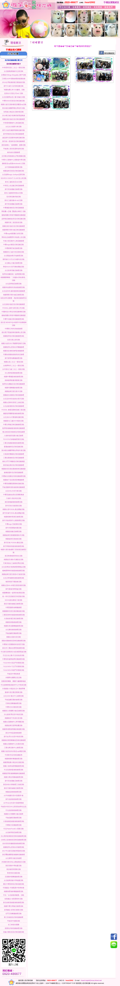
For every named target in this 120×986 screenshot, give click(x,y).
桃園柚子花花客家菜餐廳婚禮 (13, 480)
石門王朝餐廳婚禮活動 (14, 913)
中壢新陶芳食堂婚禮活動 (13, 248)
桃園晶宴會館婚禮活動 (14, 792)
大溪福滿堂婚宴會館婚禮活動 (13, 821)
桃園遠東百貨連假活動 (14, 539)
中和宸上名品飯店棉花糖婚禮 (13, 185)
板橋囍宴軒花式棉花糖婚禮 (13, 472)
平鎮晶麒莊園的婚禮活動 (13, 700)
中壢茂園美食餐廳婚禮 (14, 607)
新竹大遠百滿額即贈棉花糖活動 (13, 130)
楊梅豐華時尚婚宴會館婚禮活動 (13, 570)
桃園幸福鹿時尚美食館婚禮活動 (13, 287)
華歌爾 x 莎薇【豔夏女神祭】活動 (13, 211)
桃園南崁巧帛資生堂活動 (13, 718)
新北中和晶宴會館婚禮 (14, 733)
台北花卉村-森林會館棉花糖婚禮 (13, 291)
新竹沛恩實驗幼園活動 (14, 528)
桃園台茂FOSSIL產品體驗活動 (13, 509)
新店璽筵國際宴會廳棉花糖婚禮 (13, 854)
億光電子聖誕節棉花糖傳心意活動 (14, 332)
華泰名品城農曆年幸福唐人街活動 (14, 237)
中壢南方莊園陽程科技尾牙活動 (13, 644)
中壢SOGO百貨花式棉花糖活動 (13, 101)
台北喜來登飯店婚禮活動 (13, 270)
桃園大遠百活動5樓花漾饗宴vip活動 (13, 104)
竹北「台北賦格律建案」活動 (13, 895)
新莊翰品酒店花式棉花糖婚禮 (13, 465)
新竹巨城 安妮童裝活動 (13, 506)
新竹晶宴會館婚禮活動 (14, 799)
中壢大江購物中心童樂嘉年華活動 (14, 160)
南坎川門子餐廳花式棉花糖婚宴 (13, 461)
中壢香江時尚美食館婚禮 (13, 329)
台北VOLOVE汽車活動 (13, 491)
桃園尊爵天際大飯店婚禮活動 (13, 295)
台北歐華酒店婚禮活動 (14, 832)
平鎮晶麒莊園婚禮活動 (14, 633)
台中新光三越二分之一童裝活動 (13, 369)
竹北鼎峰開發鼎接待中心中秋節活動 (13, 685)
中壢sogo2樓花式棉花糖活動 (13, 244)
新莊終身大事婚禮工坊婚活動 (13, 784)
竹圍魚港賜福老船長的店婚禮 (13, 354)
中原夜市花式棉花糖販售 (13, 755)
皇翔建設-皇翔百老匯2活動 (13, 910)
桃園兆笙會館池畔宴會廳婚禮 (13, 351)
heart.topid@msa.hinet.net (91, 980)
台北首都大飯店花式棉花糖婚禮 (13, 304)
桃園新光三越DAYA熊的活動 (13, 421)
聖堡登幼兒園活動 (13, 873)
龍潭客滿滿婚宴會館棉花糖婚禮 (13, 428)
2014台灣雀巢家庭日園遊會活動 (13, 82)
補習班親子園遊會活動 (14, 582)
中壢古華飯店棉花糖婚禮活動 (13, 424)
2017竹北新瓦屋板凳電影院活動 (13, 851)
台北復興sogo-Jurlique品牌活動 (13, 174)
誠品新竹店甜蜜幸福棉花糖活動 (13, 138)
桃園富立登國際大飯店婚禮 (13, 814)
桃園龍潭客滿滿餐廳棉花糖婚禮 (13, 773)
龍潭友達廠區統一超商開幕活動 (13, 274)
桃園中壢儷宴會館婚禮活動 (13, 377)
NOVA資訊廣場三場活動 (13, 600)
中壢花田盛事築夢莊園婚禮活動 (13, 659)
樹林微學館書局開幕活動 (13, 380)
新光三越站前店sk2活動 (13, 182)
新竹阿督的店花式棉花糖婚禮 (13, 134)
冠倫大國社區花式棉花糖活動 (13, 932)
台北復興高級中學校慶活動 (13, 880)
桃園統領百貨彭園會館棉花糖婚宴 (14, 469)
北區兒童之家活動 (13, 340)
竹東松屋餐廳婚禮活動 (14, 703)
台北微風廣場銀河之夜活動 (13, 71)
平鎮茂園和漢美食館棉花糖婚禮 (13, 487)
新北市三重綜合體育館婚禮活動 (13, 648)
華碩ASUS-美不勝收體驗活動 (13, 267)
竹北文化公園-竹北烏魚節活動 (13, 655)
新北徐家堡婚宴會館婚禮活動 (13, 902)
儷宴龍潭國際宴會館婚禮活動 (13, 413)
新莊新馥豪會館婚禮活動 (13, 502)
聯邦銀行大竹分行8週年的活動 (13, 259)
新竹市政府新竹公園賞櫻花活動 (13, 520)
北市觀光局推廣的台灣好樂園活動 (14, 156)
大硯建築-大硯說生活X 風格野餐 (13, 688)
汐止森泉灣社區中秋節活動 (13, 714)
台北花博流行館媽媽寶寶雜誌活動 (14, 567)
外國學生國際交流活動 (14, 677)
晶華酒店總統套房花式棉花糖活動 (14, 219)
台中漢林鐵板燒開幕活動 (13, 167)
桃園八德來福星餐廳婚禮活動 (13, 766)
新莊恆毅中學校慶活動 (14, 866)
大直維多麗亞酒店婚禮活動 (13, 618)
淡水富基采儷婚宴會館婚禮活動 (13, 843)
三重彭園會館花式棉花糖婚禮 (13, 458)
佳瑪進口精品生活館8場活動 (13, 112)
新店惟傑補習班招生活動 (13, 556)
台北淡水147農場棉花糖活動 (13, 417)
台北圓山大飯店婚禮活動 (13, 263)
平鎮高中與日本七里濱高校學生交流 (13, 807)
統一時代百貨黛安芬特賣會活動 (13, 596)
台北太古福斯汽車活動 (14, 126)
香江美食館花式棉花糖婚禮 (13, 917)
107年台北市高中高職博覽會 (13, 803)
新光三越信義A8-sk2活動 (13, 200)
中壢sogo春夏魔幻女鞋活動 (13, 233)
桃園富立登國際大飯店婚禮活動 (13, 711)
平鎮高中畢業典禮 (13, 674)
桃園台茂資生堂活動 (13, 637)
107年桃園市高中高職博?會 (13, 795)
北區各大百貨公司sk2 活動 (13, 93)
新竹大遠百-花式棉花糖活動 (13, 86)
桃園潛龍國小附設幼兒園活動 (13, 762)
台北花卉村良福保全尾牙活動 (13, 399)
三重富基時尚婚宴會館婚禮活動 (13, 615)
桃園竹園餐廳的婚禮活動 (13, 388)
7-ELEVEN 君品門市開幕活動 (13, 663)
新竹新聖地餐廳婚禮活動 (13, 358)
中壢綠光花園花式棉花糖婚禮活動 (14, 476)
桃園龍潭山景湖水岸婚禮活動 (13, 847)
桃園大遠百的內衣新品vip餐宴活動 (13, 751)
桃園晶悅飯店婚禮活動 (14, 531)
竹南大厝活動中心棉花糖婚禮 (13, 241)
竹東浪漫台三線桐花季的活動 (13, 563)
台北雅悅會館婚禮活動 (14, 629)
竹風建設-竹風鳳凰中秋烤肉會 (13, 888)
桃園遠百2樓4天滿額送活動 (13, 559)
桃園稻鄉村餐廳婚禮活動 (13, 759)
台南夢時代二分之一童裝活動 (13, 365)
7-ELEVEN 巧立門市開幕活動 (13, 666)
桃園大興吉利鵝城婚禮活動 (13, 777)
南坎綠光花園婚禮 (13, 152)
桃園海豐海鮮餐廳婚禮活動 (13, 891)
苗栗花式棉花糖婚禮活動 (13, 928)
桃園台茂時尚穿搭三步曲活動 (13, 402)
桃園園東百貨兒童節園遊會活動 (13, 611)
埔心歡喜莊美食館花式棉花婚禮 (13, 432)
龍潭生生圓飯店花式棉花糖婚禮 (13, 384)
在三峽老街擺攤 (13, 925)
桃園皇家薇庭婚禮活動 (14, 622)
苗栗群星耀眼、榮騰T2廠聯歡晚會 (13, 681)
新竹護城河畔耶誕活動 (14, 589)
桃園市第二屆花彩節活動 (13, 222)
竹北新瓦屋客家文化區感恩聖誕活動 (13, 652)
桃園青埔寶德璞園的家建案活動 (13, 729)
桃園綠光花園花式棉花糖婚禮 (13, 395)
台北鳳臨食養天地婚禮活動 (13, 256)
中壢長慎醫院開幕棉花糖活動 (13, 483)
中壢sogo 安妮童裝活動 (13, 524)
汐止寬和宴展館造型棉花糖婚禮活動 (13, 836)
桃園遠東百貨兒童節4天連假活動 (13, 574)
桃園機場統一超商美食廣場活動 (13, 593)
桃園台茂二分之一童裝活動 (13, 362)
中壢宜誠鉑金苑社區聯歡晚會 (13, 495)
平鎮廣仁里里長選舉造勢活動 (13, 149)
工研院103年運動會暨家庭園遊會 (13, 79)
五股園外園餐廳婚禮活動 (13, 877)
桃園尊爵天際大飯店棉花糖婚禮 (13, 230)
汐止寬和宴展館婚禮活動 (13, 373)
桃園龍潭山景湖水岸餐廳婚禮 (13, 347)
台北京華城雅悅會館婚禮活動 (13, 578)
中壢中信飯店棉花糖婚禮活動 (13, 319)
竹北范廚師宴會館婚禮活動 (13, 770)
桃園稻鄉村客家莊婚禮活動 (13, 517)
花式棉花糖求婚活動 (13, 197)
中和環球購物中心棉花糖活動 (13, 123)
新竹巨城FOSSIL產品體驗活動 (13, 513)
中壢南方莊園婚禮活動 (14, 825)
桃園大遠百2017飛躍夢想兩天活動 (13, 343)
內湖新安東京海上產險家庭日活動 (14, 862)
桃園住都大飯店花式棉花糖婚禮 (13, 119)
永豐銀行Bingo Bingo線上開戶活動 (13, 75)
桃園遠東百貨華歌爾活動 (13, 725)
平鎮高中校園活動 (13, 921)
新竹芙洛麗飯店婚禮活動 (13, 189)
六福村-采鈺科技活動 (13, 498)
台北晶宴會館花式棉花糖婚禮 (13, 406)
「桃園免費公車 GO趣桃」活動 (13, 90)
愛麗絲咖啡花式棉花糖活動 (13, 447)
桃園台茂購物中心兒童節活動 (13, 744)
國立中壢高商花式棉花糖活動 (13, 884)
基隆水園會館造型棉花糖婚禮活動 (14, 641)
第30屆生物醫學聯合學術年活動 (13, 108)
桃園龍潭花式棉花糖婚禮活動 (13, 336)
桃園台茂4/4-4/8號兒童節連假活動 (13, 585)
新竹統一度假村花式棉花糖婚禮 (13, 141)
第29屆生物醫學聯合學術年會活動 (13, 450)
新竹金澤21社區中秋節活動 (13, 736)
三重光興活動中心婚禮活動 (13, 748)
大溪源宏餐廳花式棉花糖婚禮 (13, 454)
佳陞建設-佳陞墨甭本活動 (13, 899)
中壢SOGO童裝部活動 (14, 707)
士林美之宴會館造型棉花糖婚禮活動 (13, 840)
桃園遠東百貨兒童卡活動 (13, 391)
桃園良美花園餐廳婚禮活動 (13, 626)
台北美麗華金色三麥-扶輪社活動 (13, 97)
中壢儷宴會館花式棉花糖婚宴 (13, 208)
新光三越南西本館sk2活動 (13, 193)
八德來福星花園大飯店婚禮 (13, 436)
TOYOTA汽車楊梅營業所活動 (13, 439)
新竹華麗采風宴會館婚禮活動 (13, 546)
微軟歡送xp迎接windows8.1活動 (13, 163)
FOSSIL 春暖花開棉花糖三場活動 (13, 410)
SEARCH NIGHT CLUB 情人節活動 (13, 178)
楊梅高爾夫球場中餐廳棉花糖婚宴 (14, 215)
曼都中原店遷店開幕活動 (13, 692)
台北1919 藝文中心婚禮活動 (13, 696)
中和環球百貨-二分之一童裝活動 (13, 67)
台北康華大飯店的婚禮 (14, 858)
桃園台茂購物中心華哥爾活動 (13, 722)
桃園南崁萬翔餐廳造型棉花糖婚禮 (14, 740)
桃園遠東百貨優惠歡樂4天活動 (13, 535)
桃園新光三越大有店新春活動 (13, 252)
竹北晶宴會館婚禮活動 (14, 810)
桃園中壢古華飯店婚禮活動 (13, 906)
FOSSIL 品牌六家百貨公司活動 (13, 308)
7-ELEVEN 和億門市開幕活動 (13, 670)
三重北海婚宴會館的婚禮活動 (13, 443)
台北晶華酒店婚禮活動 (14, 284)
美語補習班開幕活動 (13, 869)
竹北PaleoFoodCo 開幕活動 (13, 829)
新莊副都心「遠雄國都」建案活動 (14, 145)
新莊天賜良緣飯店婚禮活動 (13, 604)
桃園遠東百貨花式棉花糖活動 (13, 171)
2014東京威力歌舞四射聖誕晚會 (13, 115)
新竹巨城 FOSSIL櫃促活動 (13, 542)
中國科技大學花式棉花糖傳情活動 (14, 312)
